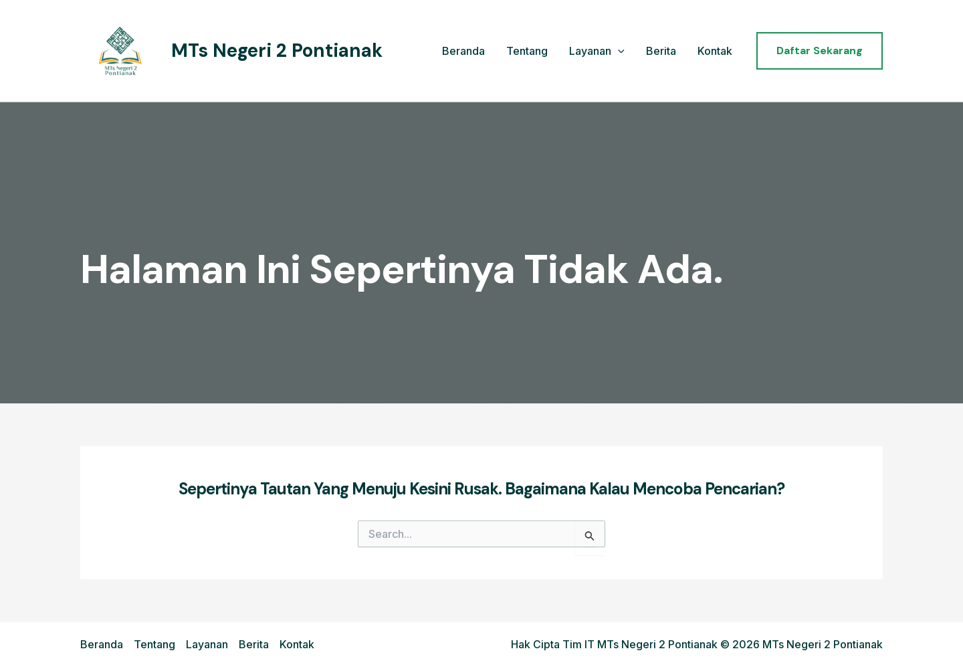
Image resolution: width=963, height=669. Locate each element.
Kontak (715, 51)
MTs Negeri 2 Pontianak (277, 50)
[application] (618, 51)
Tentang (527, 51)
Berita (661, 51)
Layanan (597, 51)
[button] (819, 51)
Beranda (463, 51)
